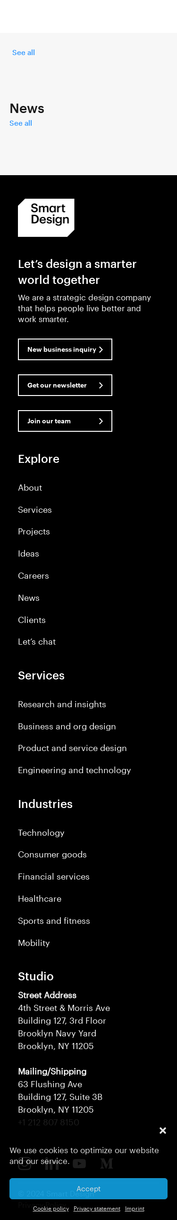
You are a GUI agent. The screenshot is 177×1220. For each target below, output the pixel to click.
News (29, 597)
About (30, 487)
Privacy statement (97, 1208)
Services (35, 509)
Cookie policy (51, 1208)
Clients (32, 619)
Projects (34, 531)
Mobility (34, 942)
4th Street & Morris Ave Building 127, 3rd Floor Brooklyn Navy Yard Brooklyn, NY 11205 (64, 1020)
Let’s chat (37, 641)
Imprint (134, 1208)
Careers (33, 575)
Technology (41, 832)
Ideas (28, 553)
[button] (163, 1130)
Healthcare (39, 898)
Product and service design (72, 748)
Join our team (49, 421)
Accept (88, 1188)
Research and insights (62, 704)
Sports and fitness (54, 920)
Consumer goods (52, 854)
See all (23, 52)
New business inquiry (61, 349)
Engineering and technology (74, 770)
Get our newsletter (57, 385)
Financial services (54, 876)
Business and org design (67, 726)
